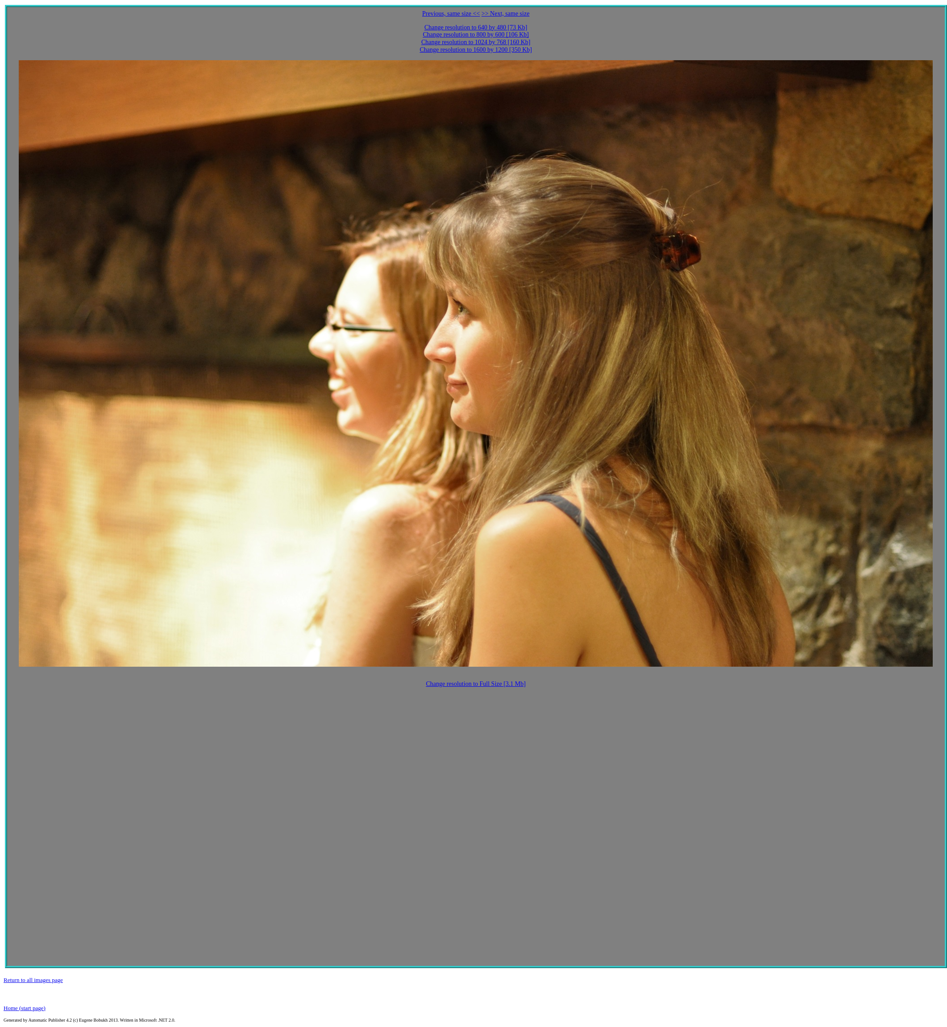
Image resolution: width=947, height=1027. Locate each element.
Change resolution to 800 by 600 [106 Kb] (476, 34)
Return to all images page (33, 980)
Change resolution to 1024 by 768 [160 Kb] (476, 42)
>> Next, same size (506, 13)
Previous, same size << (451, 13)
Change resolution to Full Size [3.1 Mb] (476, 684)
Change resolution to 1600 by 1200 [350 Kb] (476, 49)
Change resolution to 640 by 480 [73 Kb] (475, 27)
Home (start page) (25, 1008)
